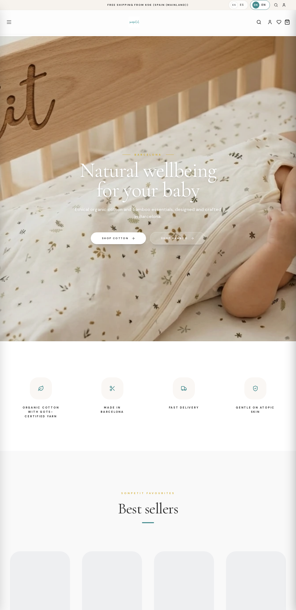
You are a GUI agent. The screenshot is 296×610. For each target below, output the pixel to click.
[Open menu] (9, 22)
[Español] (238, 5)
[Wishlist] (278, 22)
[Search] (276, 5)
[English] (260, 5)
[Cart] (287, 22)
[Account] (269, 22)
